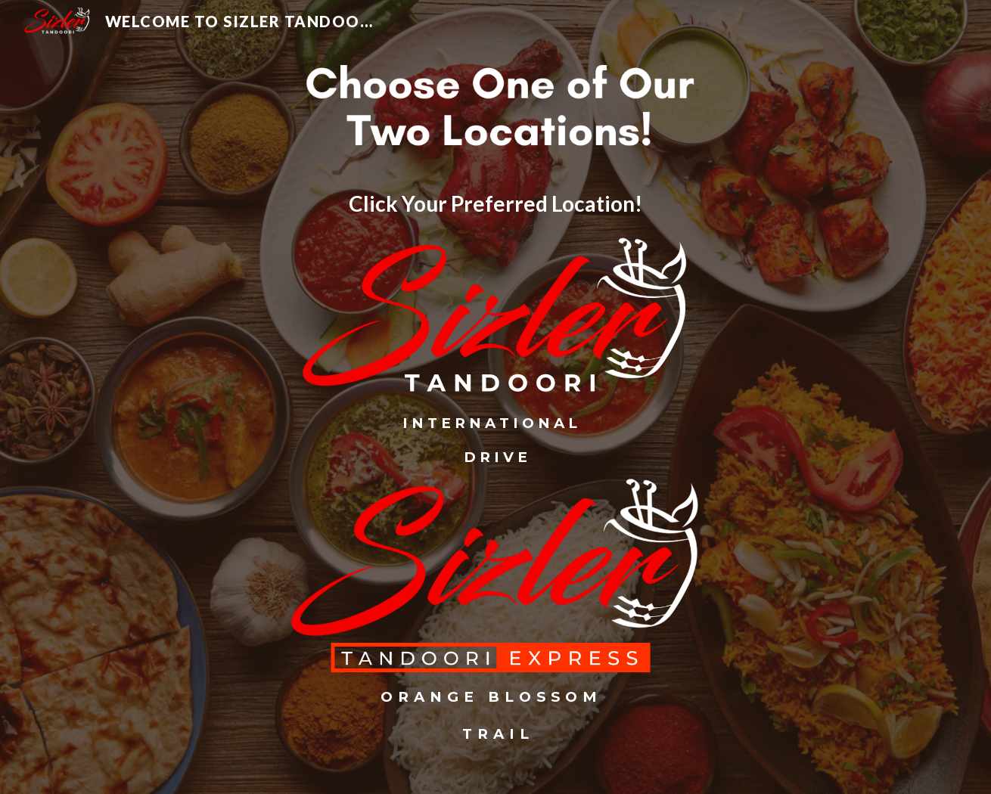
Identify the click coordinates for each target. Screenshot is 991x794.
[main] (495, 204)
